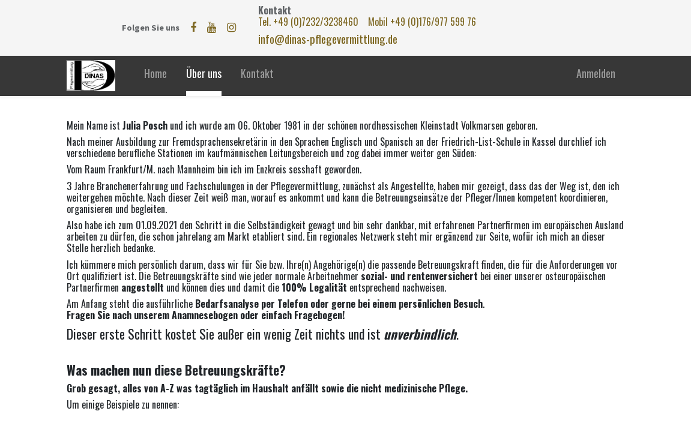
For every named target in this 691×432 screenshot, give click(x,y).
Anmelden (595, 73)
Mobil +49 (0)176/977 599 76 (422, 21)
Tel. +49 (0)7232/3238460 (309, 21)
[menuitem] (155, 76)
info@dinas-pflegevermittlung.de (327, 39)
